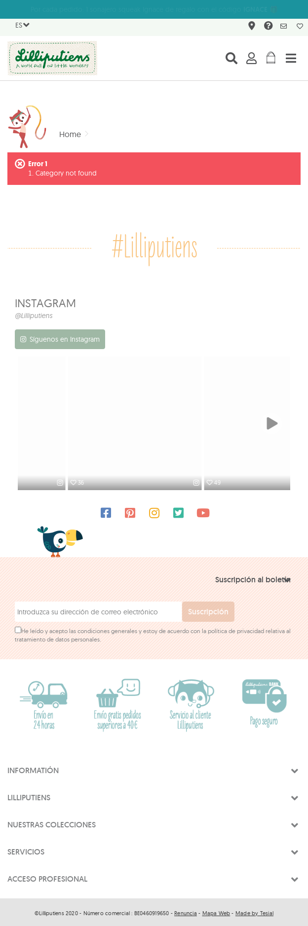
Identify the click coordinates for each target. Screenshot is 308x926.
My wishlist (300, 27)
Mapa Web (216, 910)
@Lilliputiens (33, 315)
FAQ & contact (267, 27)
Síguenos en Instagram (65, 339)
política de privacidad (236, 628)
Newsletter (283, 27)
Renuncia (185, 910)
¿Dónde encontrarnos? (250, 27)
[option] (86, 423)
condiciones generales (107, 628)
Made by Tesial (254, 910)
